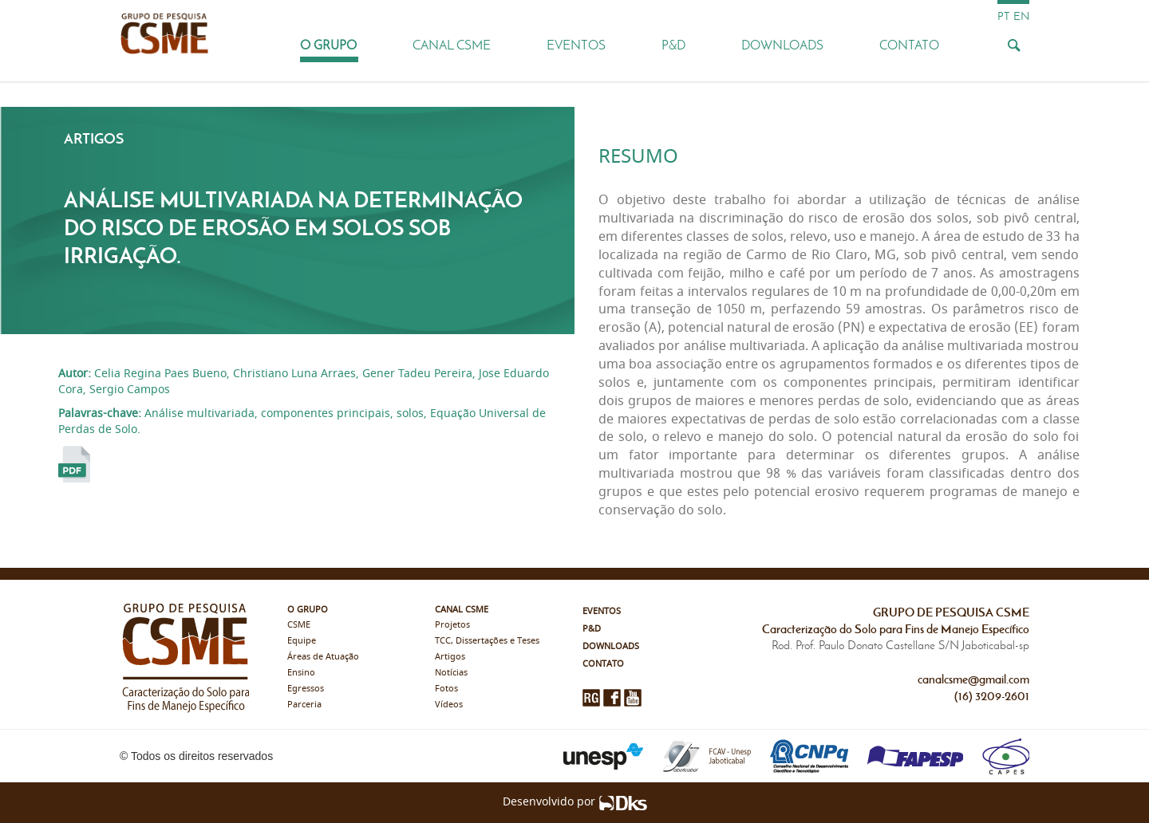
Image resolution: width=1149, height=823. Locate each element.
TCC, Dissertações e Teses (487, 641)
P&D (673, 45)
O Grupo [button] (328, 45)
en (1021, 16)
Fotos (446, 688)
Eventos (576, 45)
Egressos (305, 688)
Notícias (451, 672)
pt (1003, 16)
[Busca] (1013, 45)
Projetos (452, 625)
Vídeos (449, 704)
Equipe (301, 641)
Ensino (301, 672)
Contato (909, 45)
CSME (298, 625)
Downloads (782, 45)
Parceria (304, 704)
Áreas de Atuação (323, 657)
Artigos (450, 657)
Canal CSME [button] (452, 45)
